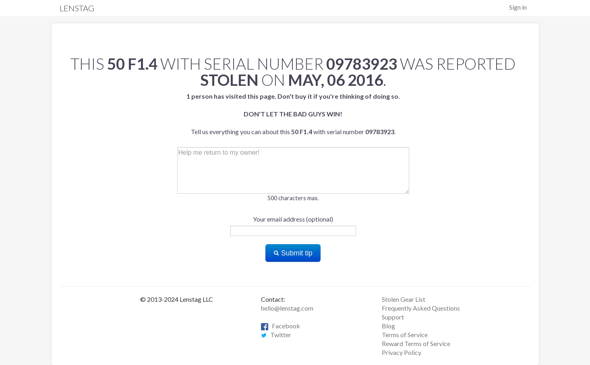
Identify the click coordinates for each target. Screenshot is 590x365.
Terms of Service (405, 334)
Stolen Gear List (403, 299)
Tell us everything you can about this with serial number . (293, 113)
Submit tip (293, 253)
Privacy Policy (401, 352)
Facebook (280, 326)
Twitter (276, 334)
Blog (388, 326)
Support (393, 317)
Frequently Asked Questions (421, 308)
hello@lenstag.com (287, 308)
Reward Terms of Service (416, 343)
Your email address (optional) (293, 219)
